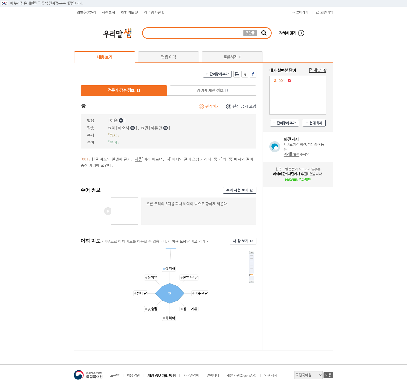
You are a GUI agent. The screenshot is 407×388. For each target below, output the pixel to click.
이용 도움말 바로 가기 (188, 241)
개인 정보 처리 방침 (162, 375)
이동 (328, 375)
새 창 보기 (241, 241)
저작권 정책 (191, 375)
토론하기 (232, 57)
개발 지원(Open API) (241, 375)
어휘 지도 (129, 13)
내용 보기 (104, 57)
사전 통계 (108, 13)
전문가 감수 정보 (124, 90)
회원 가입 (326, 12)
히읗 (138, 159)
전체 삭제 (316, 123)
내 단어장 (320, 70)
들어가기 (302, 12)
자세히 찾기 (287, 33)
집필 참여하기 (86, 13)
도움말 (114, 375)
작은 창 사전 (154, 13)
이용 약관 (133, 375)
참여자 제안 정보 (213, 90)
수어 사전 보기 (237, 190)
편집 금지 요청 (244, 106)
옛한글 (250, 33)
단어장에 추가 (219, 74)
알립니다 (213, 375)
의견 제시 (270, 375)
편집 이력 (168, 57)
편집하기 (212, 106)
